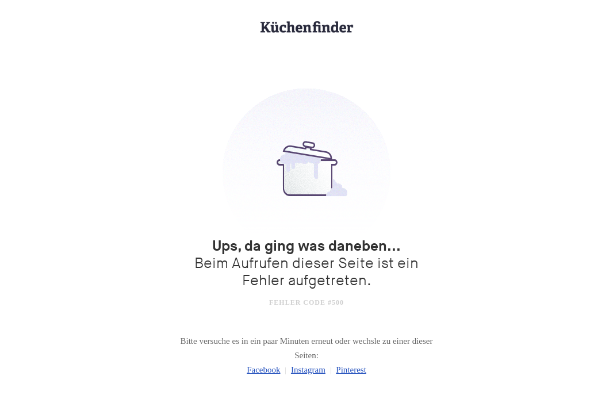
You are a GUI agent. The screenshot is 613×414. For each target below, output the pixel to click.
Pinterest (351, 369)
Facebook (263, 369)
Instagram (308, 369)
